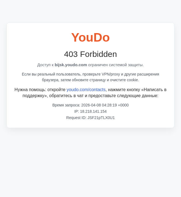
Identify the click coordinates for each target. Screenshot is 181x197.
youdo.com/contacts (86, 89)
